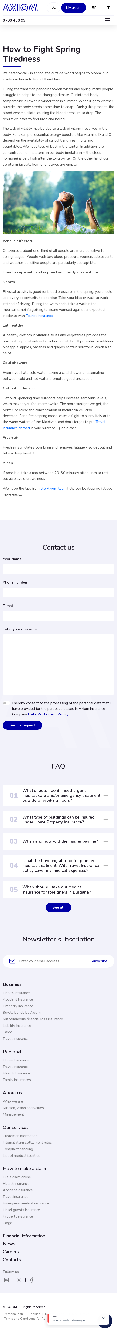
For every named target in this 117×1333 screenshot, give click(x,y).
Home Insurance (16, 1060)
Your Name (12, 559)
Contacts (12, 1260)
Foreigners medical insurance (26, 1203)
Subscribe (98, 961)
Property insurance (18, 1216)
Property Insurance (18, 1006)
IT (108, 7)
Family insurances (17, 1079)
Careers (11, 1252)
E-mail (8, 605)
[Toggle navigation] (107, 20)
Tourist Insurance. (39, 315)
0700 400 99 (14, 20)
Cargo (7, 1032)
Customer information (20, 1136)
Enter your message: (20, 629)
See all (58, 907)
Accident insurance (18, 1190)
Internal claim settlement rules (27, 1142)
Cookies (34, 1314)
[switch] (6, 703)
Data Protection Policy (48, 714)
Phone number (15, 582)
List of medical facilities (21, 1155)
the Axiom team (53, 488)
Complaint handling (18, 1149)
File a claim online (17, 1177)
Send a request (22, 725)
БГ (94, 7)
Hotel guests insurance (21, 1209)
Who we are (13, 1101)
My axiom (73, 7)
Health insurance (16, 1183)
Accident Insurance (18, 999)
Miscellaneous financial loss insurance (33, 1019)
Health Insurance (16, 992)
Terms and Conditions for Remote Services (35, 1318)
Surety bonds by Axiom (22, 1012)
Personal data (14, 1314)
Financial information (24, 1236)
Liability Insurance (17, 1025)
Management (13, 1114)
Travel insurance (15, 1196)
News (9, 1244)
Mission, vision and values (23, 1107)
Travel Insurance (16, 1038)
